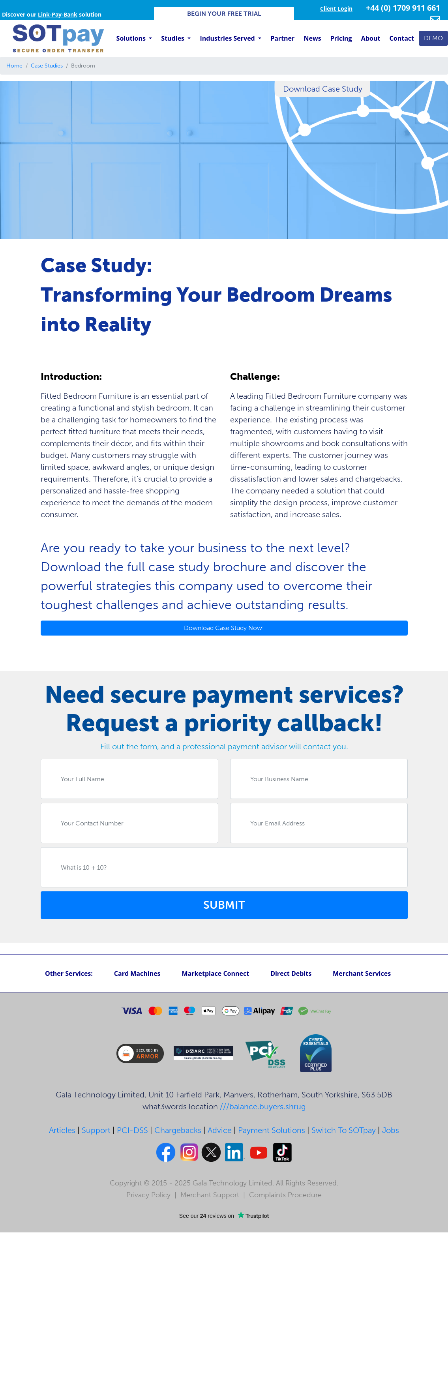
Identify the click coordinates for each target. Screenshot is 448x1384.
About (371, 38)
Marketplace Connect (215, 973)
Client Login (336, 8)
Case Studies (47, 65)
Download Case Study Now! (224, 628)
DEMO (433, 38)
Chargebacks (177, 1130)
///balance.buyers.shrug (263, 1106)
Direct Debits (290, 973)
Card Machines (137, 973)
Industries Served (228, 38)
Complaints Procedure (285, 1195)
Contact (402, 38)
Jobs (390, 1130)
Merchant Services (362, 973)
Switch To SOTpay (343, 1130)
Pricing (341, 38)
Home (14, 65)
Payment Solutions (271, 1130)
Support (96, 1130)
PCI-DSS (132, 1130)
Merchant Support (209, 1195)
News (312, 38)
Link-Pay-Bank (57, 14)
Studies (173, 38)
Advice (220, 1130)
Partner (282, 38)
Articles (62, 1130)
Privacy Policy (148, 1195)
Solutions (131, 38)
